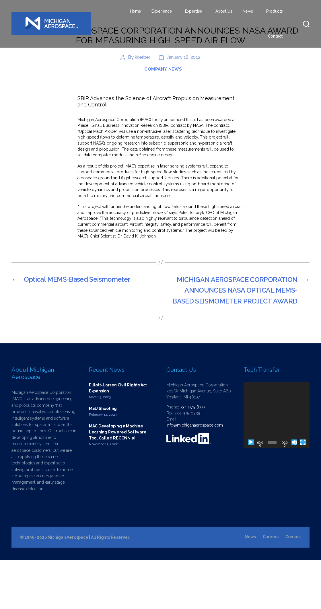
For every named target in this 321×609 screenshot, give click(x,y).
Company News (163, 117)
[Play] (251, 491)
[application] (277, 464)
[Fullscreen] (303, 491)
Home (135, 11)
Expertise (193, 11)
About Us (223, 11)
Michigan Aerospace (68, 586)
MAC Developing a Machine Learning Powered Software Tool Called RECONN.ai (118, 480)
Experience (161, 11)
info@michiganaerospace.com (194, 474)
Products (274, 11)
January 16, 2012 (184, 105)
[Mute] (294, 491)
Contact (275, 36)
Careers (270, 585)
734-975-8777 (192, 456)
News (248, 11)
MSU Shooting (103, 457)
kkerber (142, 105)
